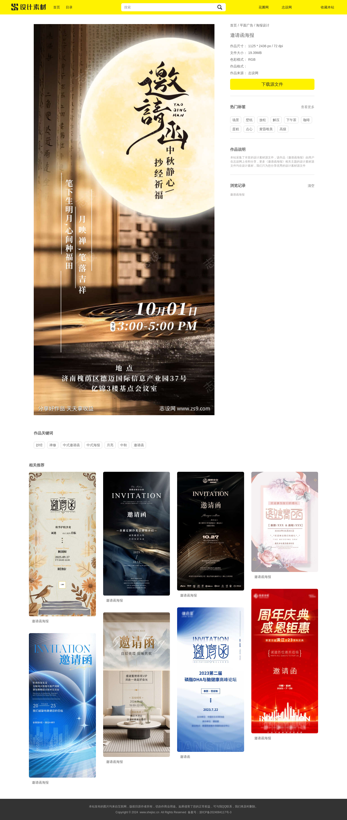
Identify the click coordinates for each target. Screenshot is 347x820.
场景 (235, 120)
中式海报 (93, 445)
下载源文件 (272, 84)
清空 (311, 186)
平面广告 (246, 25)
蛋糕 (235, 129)
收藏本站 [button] (327, 7)
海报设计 (262, 25)
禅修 (52, 445)
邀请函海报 (237, 194)
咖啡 (306, 120)
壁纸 (249, 120)
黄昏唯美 (266, 129)
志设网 (287, 7)
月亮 (110, 445)
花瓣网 (264, 7)
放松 (262, 120)
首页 (56, 7)
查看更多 (307, 107)
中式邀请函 (71, 445)
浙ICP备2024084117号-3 (215, 812)
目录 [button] (69, 7)
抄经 (39, 445)
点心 (249, 129)
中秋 (123, 445)
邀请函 (139, 445)
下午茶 (291, 120)
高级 (283, 129)
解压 (276, 120)
